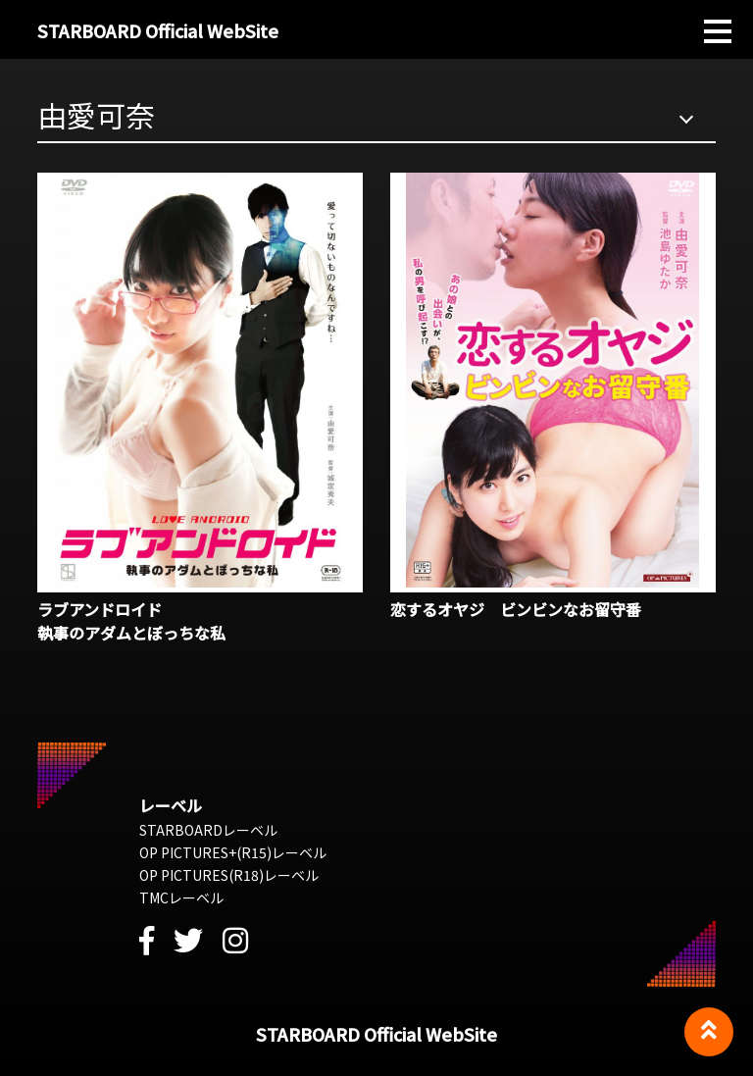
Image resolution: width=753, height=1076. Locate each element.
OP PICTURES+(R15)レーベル (232, 852)
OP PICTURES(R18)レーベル (229, 875)
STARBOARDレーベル (208, 830)
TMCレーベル (181, 897)
